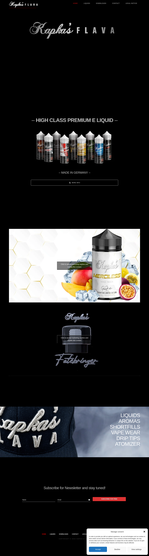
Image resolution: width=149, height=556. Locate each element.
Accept (98, 549)
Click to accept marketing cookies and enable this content (74, 265)
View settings (136, 549)
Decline (117, 549)
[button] (144, 531)
